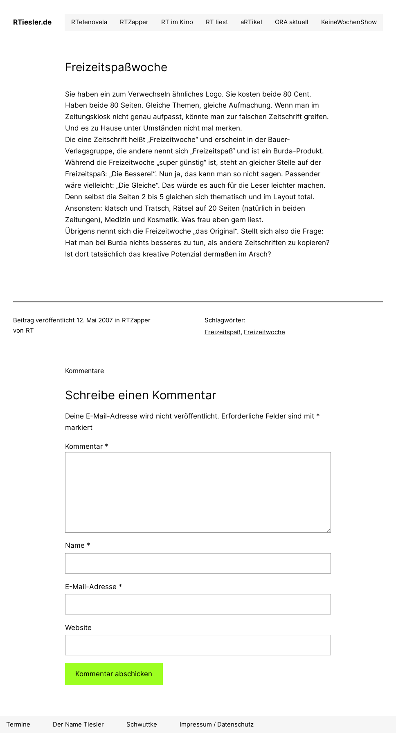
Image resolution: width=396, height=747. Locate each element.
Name (77, 545)
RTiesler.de (32, 22)
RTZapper (136, 320)
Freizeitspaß (223, 332)
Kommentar (86, 446)
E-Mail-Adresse (93, 586)
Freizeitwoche (264, 332)
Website (78, 627)
